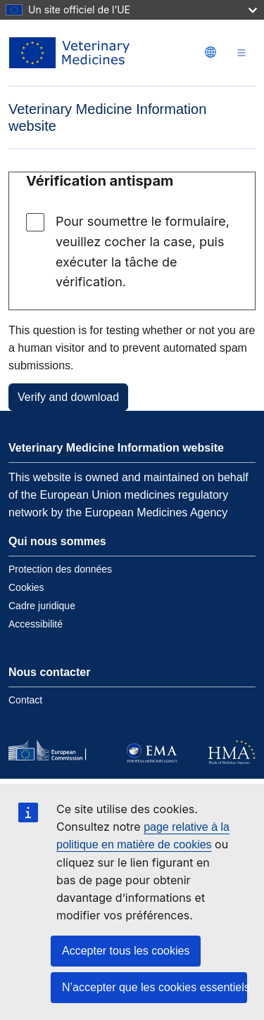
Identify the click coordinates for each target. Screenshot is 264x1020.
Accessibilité (35, 624)
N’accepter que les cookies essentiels (154, 987)
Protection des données (60, 569)
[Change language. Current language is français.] (210, 52)
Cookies (26, 587)
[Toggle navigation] (241, 53)
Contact (25, 700)
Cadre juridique (41, 605)
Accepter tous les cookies (125, 951)
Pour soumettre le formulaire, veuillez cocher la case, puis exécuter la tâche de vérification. (143, 251)
